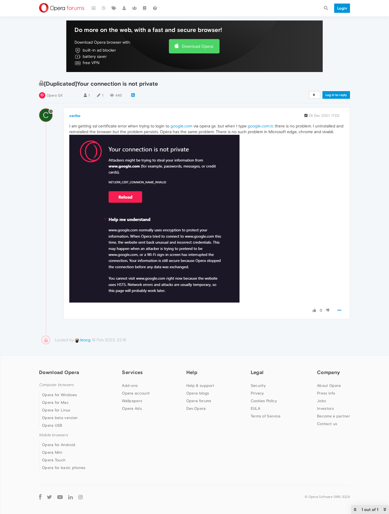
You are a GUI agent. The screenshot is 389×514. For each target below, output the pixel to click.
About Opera (329, 385)
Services (132, 372)
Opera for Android (58, 445)
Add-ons (130, 385)
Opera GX (55, 95)
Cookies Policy (264, 401)
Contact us (327, 424)
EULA (255, 408)
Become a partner (333, 416)
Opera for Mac (55, 402)
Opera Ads (132, 408)
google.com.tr (260, 126)
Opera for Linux (56, 410)
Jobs (321, 401)
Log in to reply (336, 95)
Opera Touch (53, 460)
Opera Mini (52, 452)
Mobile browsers (53, 435)
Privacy (257, 393)
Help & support (200, 385)
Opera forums (198, 401)
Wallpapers (132, 401)
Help (191, 372)
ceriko (74, 115)
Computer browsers (56, 384)
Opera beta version (59, 418)
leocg (83, 339)
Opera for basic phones (64, 467)
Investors (325, 408)
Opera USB (52, 425)
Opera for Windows (59, 395)
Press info (326, 393)
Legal (257, 372)
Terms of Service (266, 416)
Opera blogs (197, 393)
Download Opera (197, 46)
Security (258, 385)
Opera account (136, 393)
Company (328, 372)
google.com (181, 126)
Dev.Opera (196, 408)
